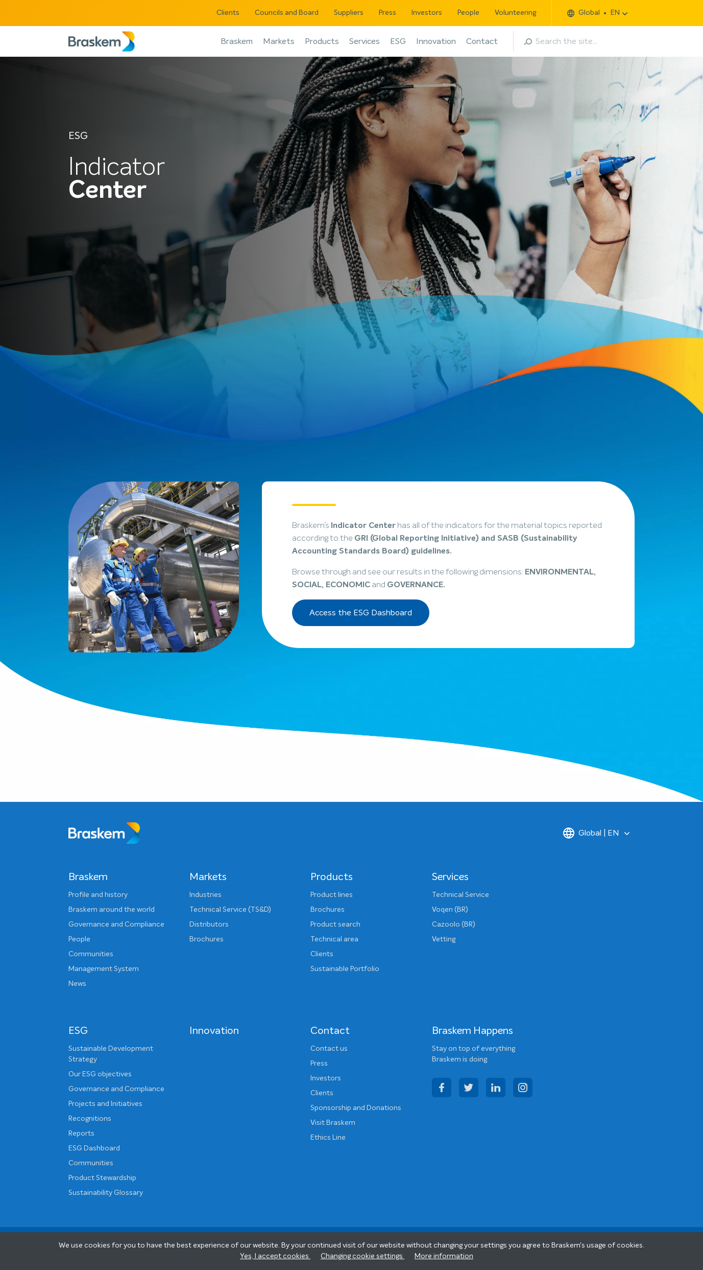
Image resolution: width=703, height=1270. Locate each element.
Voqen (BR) (450, 909)
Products (322, 41)
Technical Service (460, 894)
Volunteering (515, 12)
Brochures (206, 939)
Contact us (329, 1048)
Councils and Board (287, 12)
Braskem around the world (111, 909)
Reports (81, 1133)
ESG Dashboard (94, 1148)
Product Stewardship (102, 1178)
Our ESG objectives (100, 1074)
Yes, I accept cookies (275, 1256)
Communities (90, 954)
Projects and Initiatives (105, 1103)
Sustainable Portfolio (344, 969)
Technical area (334, 939)
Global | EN (591, 833)
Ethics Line (328, 1137)
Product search (335, 924)
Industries (205, 894)
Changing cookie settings (362, 1256)
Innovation (436, 41)
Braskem (237, 41)
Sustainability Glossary (105, 1192)
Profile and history (98, 894)
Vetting (443, 939)
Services (364, 41)
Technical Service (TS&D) (230, 909)
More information (444, 1256)
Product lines (331, 894)
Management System (103, 969)
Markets (279, 41)
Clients (227, 12)
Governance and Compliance (116, 924)
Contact (482, 41)
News (77, 983)
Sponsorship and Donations (355, 1108)
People (468, 12)
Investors (426, 12)
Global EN (593, 13)
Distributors (209, 924)
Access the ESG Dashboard (360, 613)
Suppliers (348, 12)
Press (387, 12)
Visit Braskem (332, 1122)
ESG (398, 41)
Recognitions (89, 1118)
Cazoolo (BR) (453, 924)
